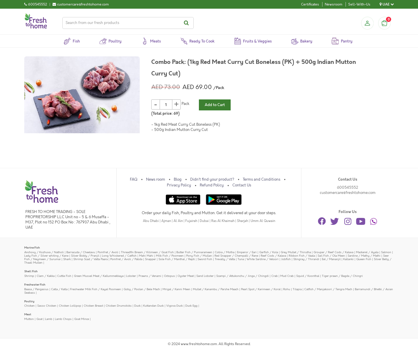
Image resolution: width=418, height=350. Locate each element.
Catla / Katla (59, 289)
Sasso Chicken (46, 305)
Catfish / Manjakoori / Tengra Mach (328, 289)
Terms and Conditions (261, 179)
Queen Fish (363, 259)
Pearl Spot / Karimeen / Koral (261, 289)
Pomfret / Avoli (108, 252)
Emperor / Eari (247, 252)
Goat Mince (81, 319)
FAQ (133, 179)
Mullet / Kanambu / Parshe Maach (215, 289)
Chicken (29, 305)
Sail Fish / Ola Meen (331, 255)
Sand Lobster (205, 276)
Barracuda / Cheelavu (80, 252)
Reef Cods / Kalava (273, 255)
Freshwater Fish (34, 284)
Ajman (166, 221)
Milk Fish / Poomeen (170, 255)
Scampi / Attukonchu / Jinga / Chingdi (242, 276)
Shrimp (29, 276)
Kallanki (348, 259)
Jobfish (286, 259)
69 (175, 113)
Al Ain (178, 221)
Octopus (169, 276)
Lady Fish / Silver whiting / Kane (46, 255)
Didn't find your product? (212, 179)
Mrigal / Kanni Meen (176, 289)
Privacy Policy (179, 185)
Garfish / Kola (268, 252)
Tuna (241, 259)
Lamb (48, 319)
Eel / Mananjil (331, 259)
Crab (274, 276)
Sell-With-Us (359, 4)
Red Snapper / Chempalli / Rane (236, 255)
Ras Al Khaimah (222, 221)
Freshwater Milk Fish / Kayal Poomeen (95, 289)
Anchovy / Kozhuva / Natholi (44, 252)
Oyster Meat (186, 276)
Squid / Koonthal (307, 276)
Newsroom (333, 4)
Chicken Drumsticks (119, 305)
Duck (137, 305)
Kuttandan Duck (153, 305)
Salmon (386, 252)
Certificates (310, 4)
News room (155, 179)
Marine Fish (32, 247)
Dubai (204, 221)
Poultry (29, 301)
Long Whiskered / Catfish (119, 255)
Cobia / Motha (224, 252)
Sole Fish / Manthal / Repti (176, 259)
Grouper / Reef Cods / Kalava (333, 252)
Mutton (29, 319)
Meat (27, 314)
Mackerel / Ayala (367, 252)
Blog (178, 179)
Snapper (150, 259)
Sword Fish (204, 259)
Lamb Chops (63, 319)
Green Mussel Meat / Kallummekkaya (99, 276)
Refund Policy (212, 185)
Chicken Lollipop (70, 305)
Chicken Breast (93, 305)
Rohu (286, 289)
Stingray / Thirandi (306, 259)
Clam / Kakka (46, 276)
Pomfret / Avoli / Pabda (126, 259)
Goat (39, 319)
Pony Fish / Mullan (199, 255)
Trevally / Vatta (225, 259)
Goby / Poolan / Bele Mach (142, 289)
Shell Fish (31, 271)
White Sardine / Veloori (263, 259)
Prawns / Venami (150, 276)
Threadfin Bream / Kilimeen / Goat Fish (147, 252)
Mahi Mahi (146, 255)
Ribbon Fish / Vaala (302, 255)
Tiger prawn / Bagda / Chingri (342, 276)
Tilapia (297, 289)
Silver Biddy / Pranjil (85, 255)
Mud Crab (287, 276)
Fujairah (191, 221)
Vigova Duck (174, 305)
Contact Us (241, 185)
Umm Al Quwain (263, 221)
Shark (67, 259)
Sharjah (242, 221)
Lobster (131, 276)
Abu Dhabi (151, 221)
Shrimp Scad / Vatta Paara (90, 259)
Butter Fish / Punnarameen (194, 252)
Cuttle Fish (64, 276)
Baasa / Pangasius (36, 289)
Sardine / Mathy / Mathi (364, 255)
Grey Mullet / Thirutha (296, 252)
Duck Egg (191, 305)
